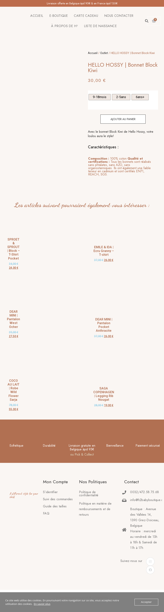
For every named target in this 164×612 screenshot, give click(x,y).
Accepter (146, 602)
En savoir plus (42, 604)
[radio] (100, 97)
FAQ (46, 513)
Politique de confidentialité (88, 493)
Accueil (92, 53)
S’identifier (50, 492)
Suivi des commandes (58, 499)
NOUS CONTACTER (118, 15)
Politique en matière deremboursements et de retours (95, 509)
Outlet (104, 53)
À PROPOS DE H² (64, 26)
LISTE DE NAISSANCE (100, 26)
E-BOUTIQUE (58, 15)
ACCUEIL (36, 15)
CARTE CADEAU (86, 15)
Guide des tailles (55, 506)
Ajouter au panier (123, 119)
